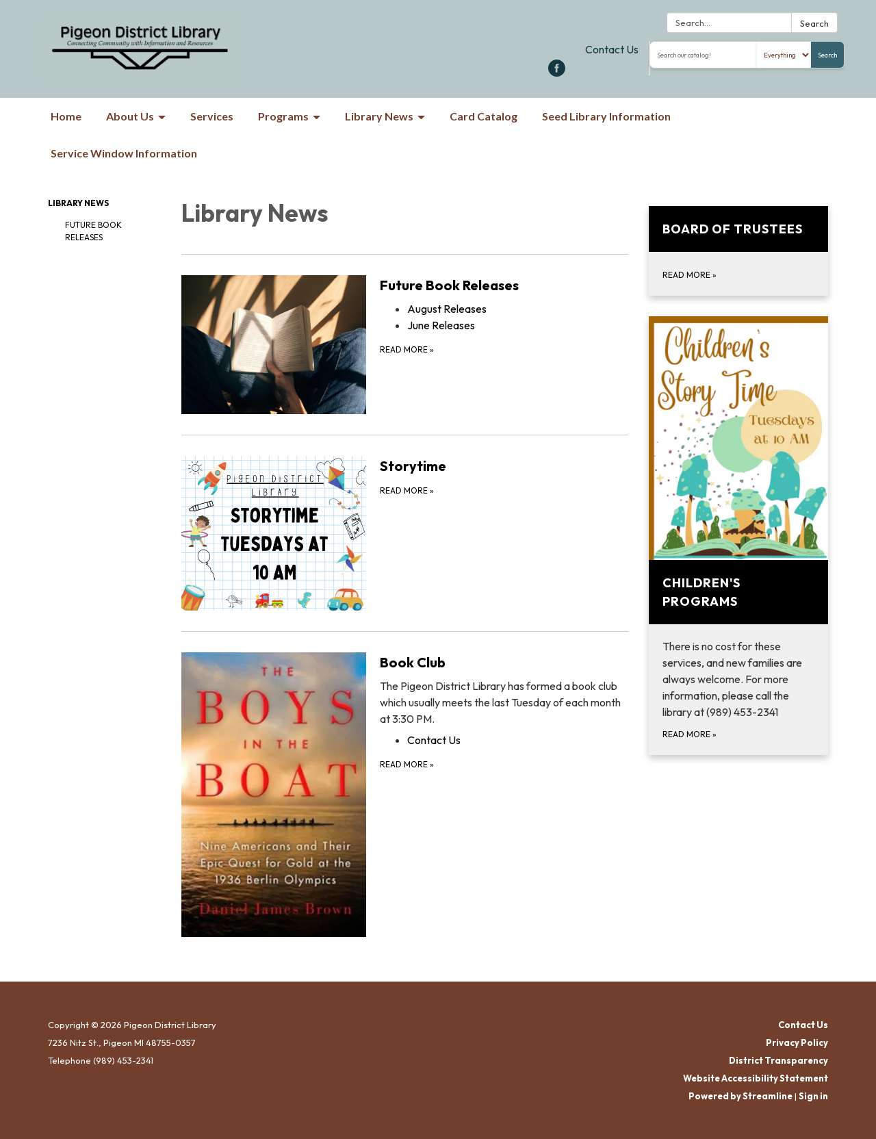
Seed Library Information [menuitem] (606, 116)
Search (814, 23)
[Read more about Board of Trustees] (739, 251)
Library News (78, 203)
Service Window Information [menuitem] (124, 152)
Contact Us (612, 49)
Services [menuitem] (211, 116)
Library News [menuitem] (379, 116)
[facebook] (556, 72)
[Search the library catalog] (703, 54)
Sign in (813, 1095)
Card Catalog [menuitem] (483, 116)
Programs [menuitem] (283, 116)
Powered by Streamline (740, 1095)
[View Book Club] (504, 689)
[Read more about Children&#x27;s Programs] (739, 535)
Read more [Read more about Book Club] (407, 764)
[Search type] (784, 54)
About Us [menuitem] (130, 116)
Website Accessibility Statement (755, 1078)
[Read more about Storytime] (404, 533)
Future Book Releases (93, 231)
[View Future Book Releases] (504, 285)
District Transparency (778, 1060)
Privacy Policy (797, 1042)
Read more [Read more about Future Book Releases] (407, 349)
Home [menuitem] (66, 116)
